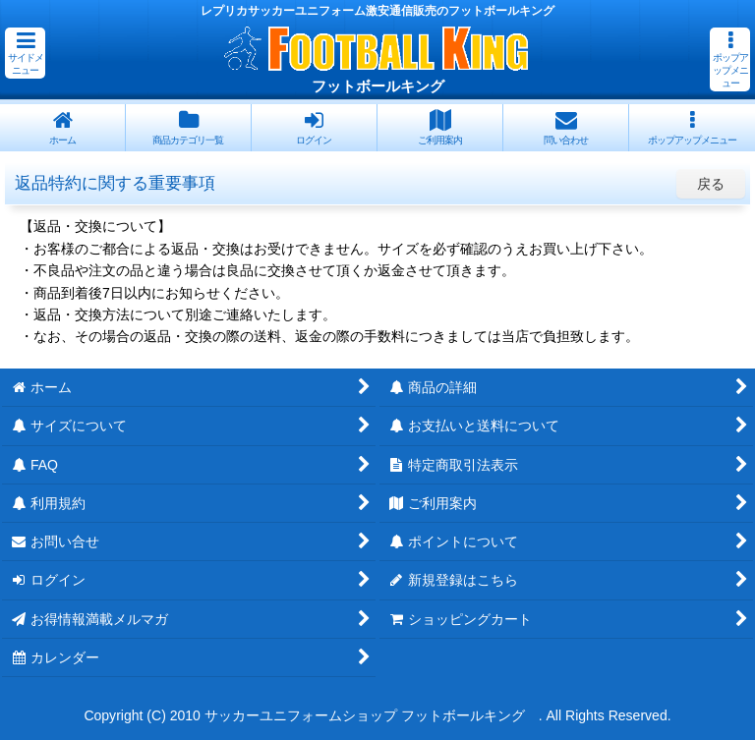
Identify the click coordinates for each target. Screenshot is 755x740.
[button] (25, 53)
